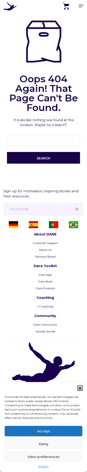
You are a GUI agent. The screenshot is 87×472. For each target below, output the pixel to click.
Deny (43, 444)
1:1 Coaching (45, 306)
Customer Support (45, 243)
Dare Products (45, 288)
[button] (80, 388)
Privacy (44, 466)
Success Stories (45, 331)
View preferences (44, 457)
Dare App (45, 274)
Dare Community (45, 324)
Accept (43, 431)
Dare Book (45, 281)
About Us (45, 250)
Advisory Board (45, 256)
